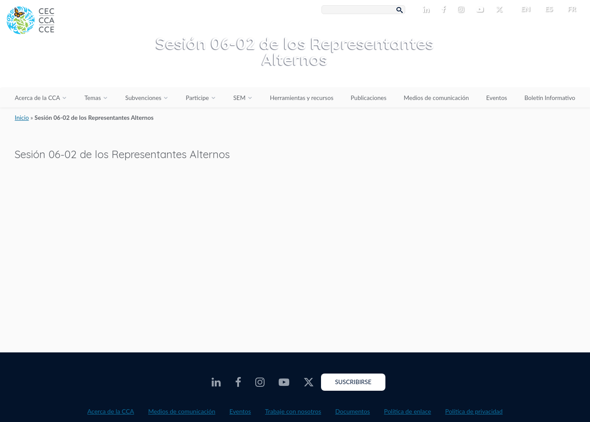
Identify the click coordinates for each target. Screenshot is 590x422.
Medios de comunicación (436, 97)
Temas (92, 97)
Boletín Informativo (549, 97)
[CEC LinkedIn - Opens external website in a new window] (427, 10)
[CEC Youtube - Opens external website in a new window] (481, 10)
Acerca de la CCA (37, 97)
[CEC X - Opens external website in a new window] (501, 10)
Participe (197, 97)
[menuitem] (521, 8)
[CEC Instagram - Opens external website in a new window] (462, 10)
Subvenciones (143, 97)
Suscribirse (353, 381)
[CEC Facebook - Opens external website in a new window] (445, 10)
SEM (239, 97)
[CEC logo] (66, 66)
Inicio (22, 117)
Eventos (496, 97)
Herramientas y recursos (301, 97)
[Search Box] (363, 9)
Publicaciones (368, 97)
